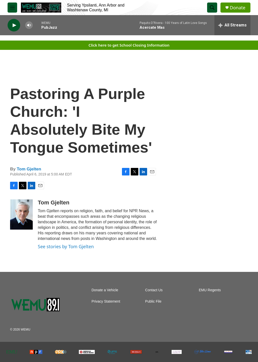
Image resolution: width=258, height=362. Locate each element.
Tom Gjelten (29, 169)
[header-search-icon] (212, 8)
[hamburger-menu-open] (12, 8)
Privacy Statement (105, 301)
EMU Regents (210, 290)
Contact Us (154, 290)
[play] (14, 25)
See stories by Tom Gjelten (66, 246)
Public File (153, 301)
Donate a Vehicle (104, 290)
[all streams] (232, 25)
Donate (237, 7)
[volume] (29, 25)
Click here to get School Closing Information (128, 45)
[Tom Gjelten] (21, 214)
